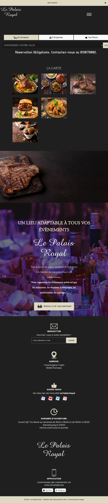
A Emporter (56, 37)
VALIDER (71, 340)
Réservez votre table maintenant (54, 306)
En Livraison (21, 37)
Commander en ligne (76, 499)
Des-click (62, 499)
